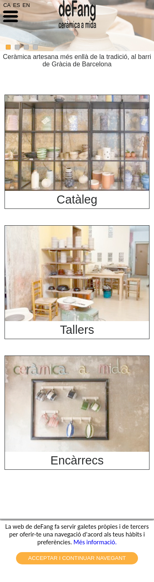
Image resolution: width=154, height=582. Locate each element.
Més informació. (95, 542)
